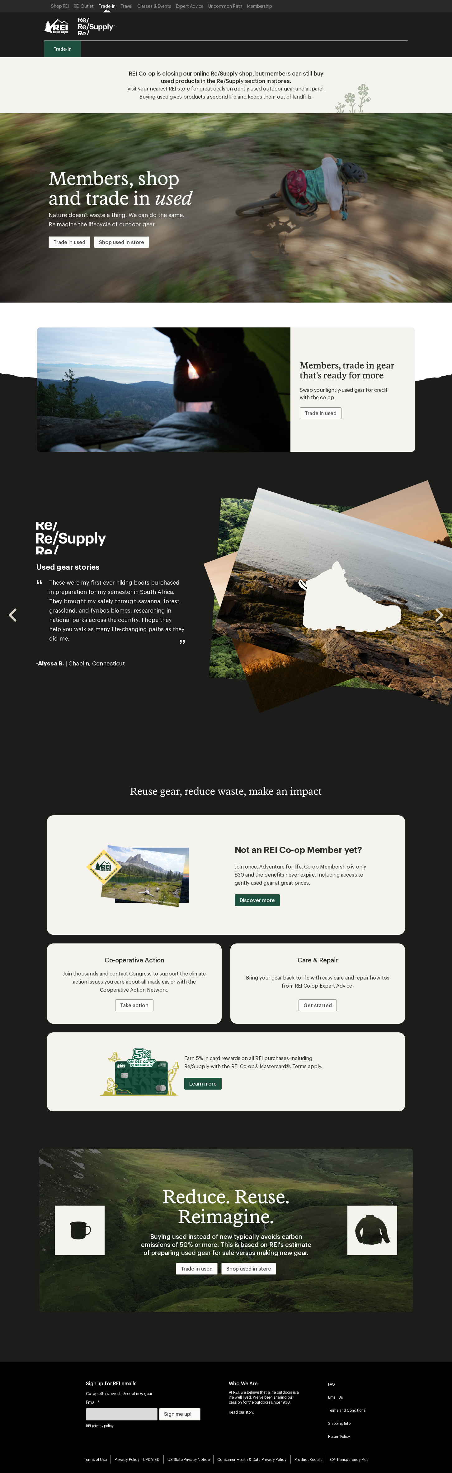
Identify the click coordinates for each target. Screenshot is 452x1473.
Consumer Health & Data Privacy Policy (251, 1459)
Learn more (203, 1083)
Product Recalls (308, 1459)
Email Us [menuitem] (335, 1397)
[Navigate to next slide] (439, 615)
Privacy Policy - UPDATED (137, 1459)
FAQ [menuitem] (331, 1384)
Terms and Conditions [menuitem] (346, 1410)
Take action (134, 1005)
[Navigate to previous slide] (13, 615)
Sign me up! (177, 1414)
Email (93, 1402)
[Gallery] (226, 615)
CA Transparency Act (349, 1459)
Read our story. (241, 1412)
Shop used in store (121, 242)
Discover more (257, 900)
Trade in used (69, 242)
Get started (318, 1005)
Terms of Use (95, 1459)
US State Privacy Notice (188, 1459)
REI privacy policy (99, 1426)
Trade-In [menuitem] (63, 49)
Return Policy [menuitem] (339, 1436)
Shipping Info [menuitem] (339, 1423)
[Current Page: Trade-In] (107, 6)
